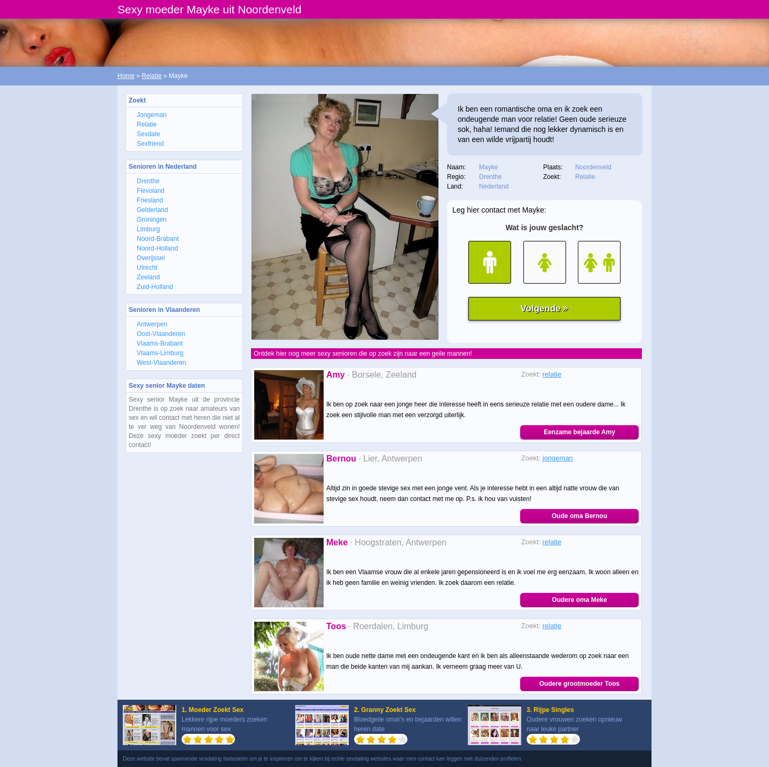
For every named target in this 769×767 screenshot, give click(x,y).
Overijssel (151, 258)
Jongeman (152, 115)
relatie (552, 374)
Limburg (148, 229)
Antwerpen (152, 324)
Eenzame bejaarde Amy (579, 432)
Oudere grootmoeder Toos (579, 683)
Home (126, 76)
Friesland (150, 200)
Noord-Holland (157, 248)
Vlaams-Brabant (160, 343)
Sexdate (148, 134)
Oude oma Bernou (579, 516)
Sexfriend (150, 143)
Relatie (151, 76)
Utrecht (147, 267)
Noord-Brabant (158, 238)
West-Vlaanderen (161, 362)
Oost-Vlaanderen (161, 334)
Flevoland (150, 190)
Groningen (152, 219)
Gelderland (152, 210)
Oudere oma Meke (579, 600)
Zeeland (148, 277)
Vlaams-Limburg (160, 353)
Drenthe (148, 181)
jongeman (558, 458)
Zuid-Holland (155, 287)
